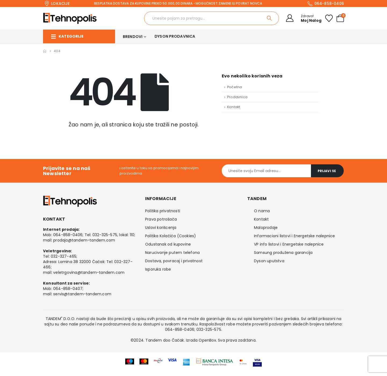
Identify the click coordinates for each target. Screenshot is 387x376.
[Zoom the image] (214, 362)
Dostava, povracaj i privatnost (174, 261)
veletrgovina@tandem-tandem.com (88, 272)
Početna (234, 87)
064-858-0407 (68, 288)
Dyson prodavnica (175, 36)
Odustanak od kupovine (168, 244)
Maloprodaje (266, 227)
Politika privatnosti (162, 211)
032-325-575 (104, 234)
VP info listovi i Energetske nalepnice (289, 244)
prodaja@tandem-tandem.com (84, 240)
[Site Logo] (70, 18)
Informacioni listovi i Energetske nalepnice (294, 236)
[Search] (270, 18)
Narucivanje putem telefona (172, 252)
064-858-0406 (68, 234)
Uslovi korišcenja (160, 227)
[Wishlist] (329, 18)
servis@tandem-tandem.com (82, 294)
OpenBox (207, 340)
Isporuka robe (158, 269)
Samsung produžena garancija (283, 252)
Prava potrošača (161, 219)
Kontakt (233, 107)
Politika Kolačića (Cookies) (170, 236)
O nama (262, 211)
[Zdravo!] (302, 18)
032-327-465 (63, 256)
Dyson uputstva (269, 261)
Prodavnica (237, 97)
